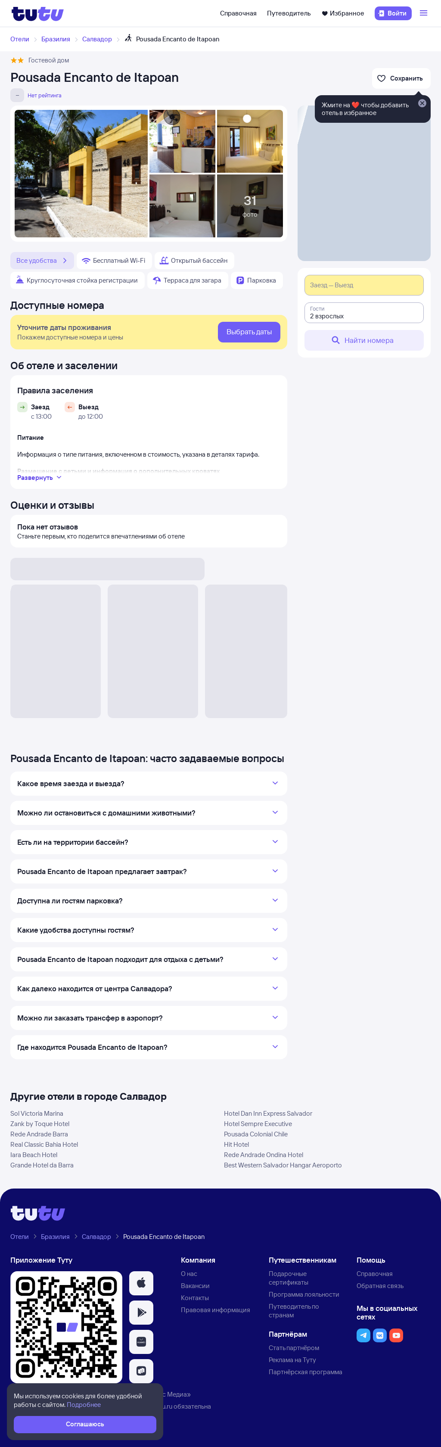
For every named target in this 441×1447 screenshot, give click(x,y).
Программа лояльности (304, 1294)
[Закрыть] (422, 103)
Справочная (238, 13)
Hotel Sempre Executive (258, 1124)
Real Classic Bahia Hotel (44, 1144)
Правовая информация (215, 1310)
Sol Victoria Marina (36, 1113)
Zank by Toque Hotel (39, 1124)
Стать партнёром (294, 1348)
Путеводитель (289, 13)
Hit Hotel (236, 1144)
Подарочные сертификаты (288, 1278)
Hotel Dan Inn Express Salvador (268, 1113)
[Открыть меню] (425, 13)
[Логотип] (37, 13)
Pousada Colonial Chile (256, 1134)
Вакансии (195, 1286)
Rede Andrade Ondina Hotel (263, 1155)
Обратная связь (380, 1286)
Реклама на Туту (292, 1360)
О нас (189, 1274)
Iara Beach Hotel (33, 1155)
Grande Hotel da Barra (42, 1165)
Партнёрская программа (305, 1372)
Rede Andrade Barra (39, 1134)
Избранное (342, 13)
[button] (141, 1283)
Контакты (195, 1298)
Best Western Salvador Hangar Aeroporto (283, 1165)
